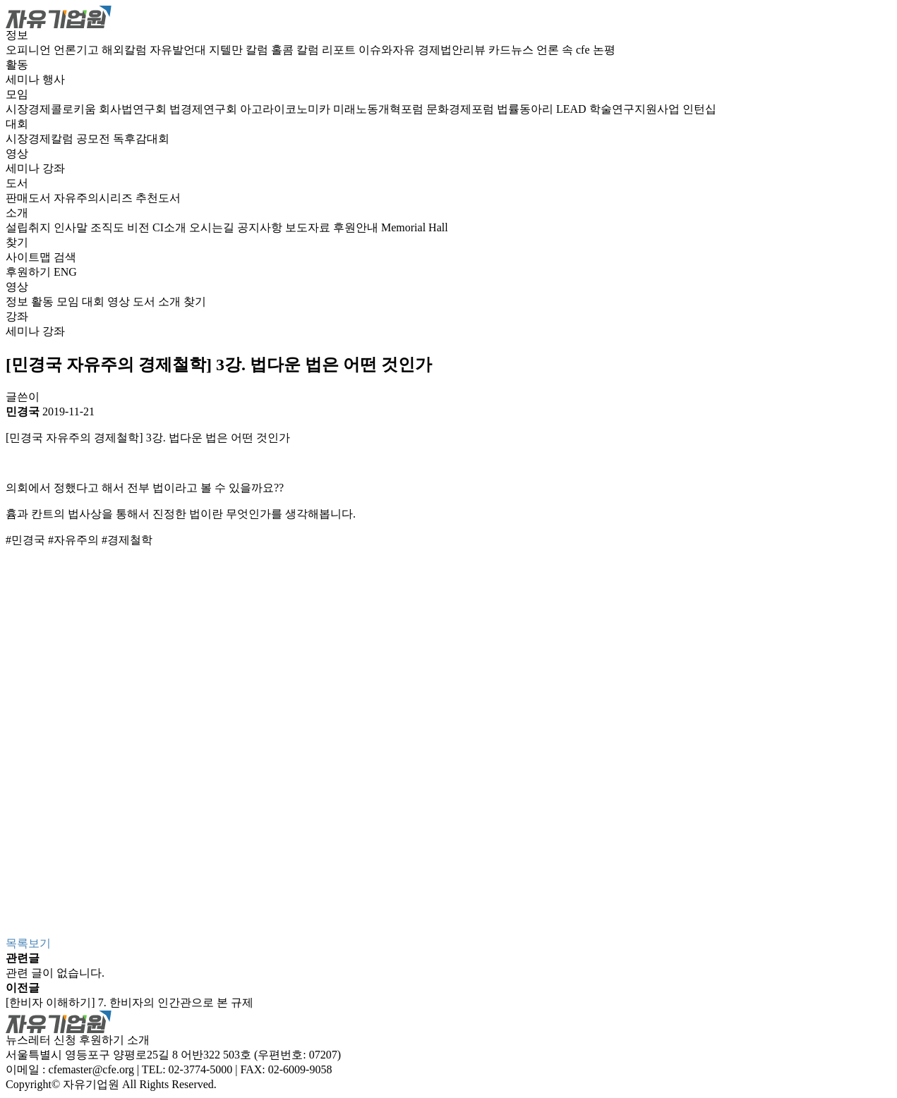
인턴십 (699, 109)
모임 (17, 94)
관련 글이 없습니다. (55, 973)
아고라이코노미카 (286, 109)
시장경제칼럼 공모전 (59, 139)
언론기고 (78, 50)
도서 (17, 183)
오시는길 (213, 227)
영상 (17, 153)
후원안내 (357, 227)
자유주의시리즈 (95, 198)
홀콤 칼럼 (296, 50)
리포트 (340, 50)
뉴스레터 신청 (41, 1040)
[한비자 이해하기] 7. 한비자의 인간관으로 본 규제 (129, 1002)
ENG (65, 272)
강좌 (53, 168)
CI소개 (170, 227)
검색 (65, 257)
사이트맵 (30, 257)
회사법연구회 (134, 109)
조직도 (108, 227)
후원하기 (28, 272)
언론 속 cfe (564, 50)
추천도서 (158, 198)
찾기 (17, 242)
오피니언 (30, 50)
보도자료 (309, 227)
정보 (17, 35)
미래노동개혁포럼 (379, 109)
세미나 (24, 79)
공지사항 (261, 227)
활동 (17, 65)
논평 (604, 50)
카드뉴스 (512, 50)
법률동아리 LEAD (543, 109)
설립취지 (30, 227)
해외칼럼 (126, 50)
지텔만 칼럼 (240, 50)
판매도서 (30, 198)
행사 (53, 79)
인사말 (72, 227)
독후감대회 (141, 139)
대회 (17, 124)
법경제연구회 (204, 109)
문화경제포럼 (461, 109)
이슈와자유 (388, 50)
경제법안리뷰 (453, 50)
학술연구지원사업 (635, 109)
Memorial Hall (414, 227)
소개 (17, 213)
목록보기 (28, 943)
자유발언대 (179, 50)
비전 (139, 227)
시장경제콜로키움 (52, 109)
